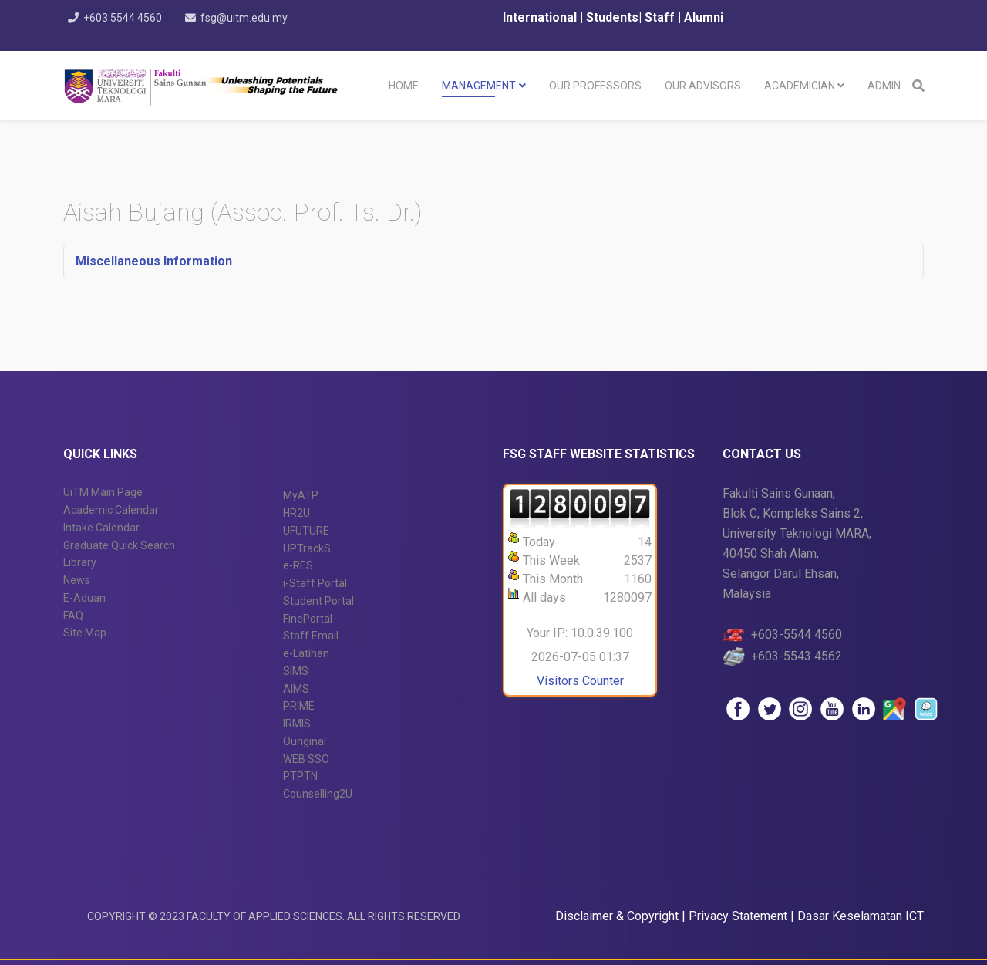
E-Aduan (84, 598)
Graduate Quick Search (119, 545)
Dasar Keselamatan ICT (860, 916)
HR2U (296, 513)
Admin (884, 85)
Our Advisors (703, 85)
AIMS (296, 689)
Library (79, 562)
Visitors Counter (580, 680)
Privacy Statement (739, 916)
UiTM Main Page (103, 492)
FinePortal (307, 618)
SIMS (295, 671)
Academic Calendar (111, 510)
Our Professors (595, 85)
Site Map (84, 632)
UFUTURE (306, 531)
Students (610, 17)
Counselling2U (317, 794)
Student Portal (318, 601)
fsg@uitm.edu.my (247, 18)
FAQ (73, 615)
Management (479, 85)
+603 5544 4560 (124, 18)
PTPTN (300, 776)
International (541, 17)
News (76, 580)
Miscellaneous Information (154, 261)
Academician (799, 85)
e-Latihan (306, 653)
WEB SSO (306, 759)
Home (404, 85)
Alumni (703, 17)
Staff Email (311, 635)
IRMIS (297, 723)
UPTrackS (307, 548)
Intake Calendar (101, 527)
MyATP (300, 495)
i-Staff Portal (315, 583)
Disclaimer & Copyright (617, 916)
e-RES (298, 565)
